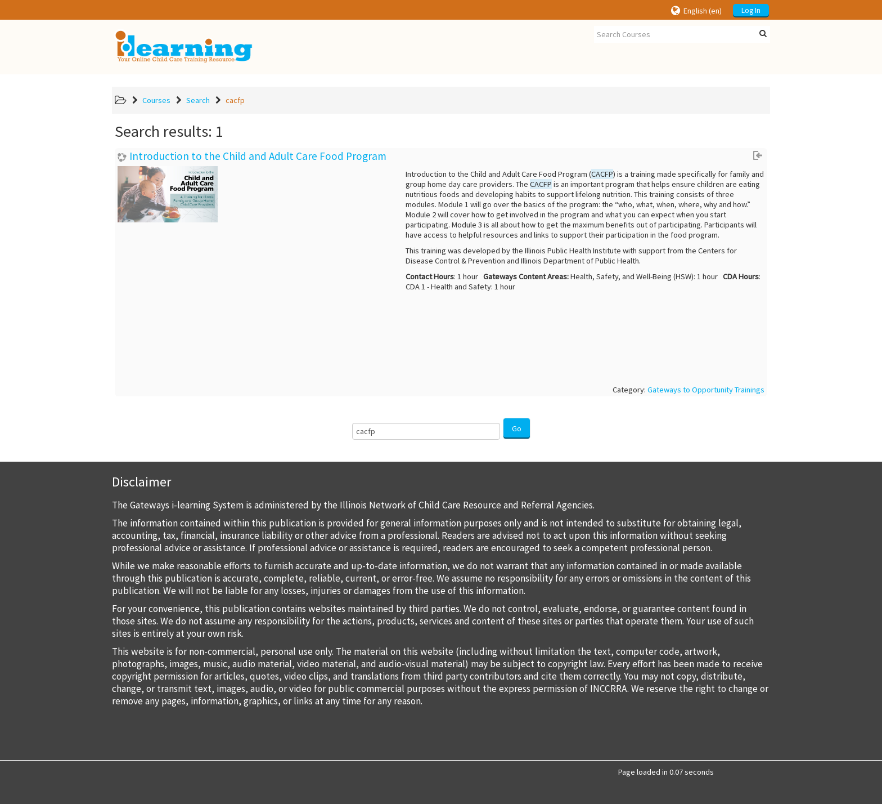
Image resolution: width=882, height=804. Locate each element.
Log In (750, 10)
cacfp (235, 100)
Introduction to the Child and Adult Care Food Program (257, 156)
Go (516, 428)
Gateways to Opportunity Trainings (705, 390)
